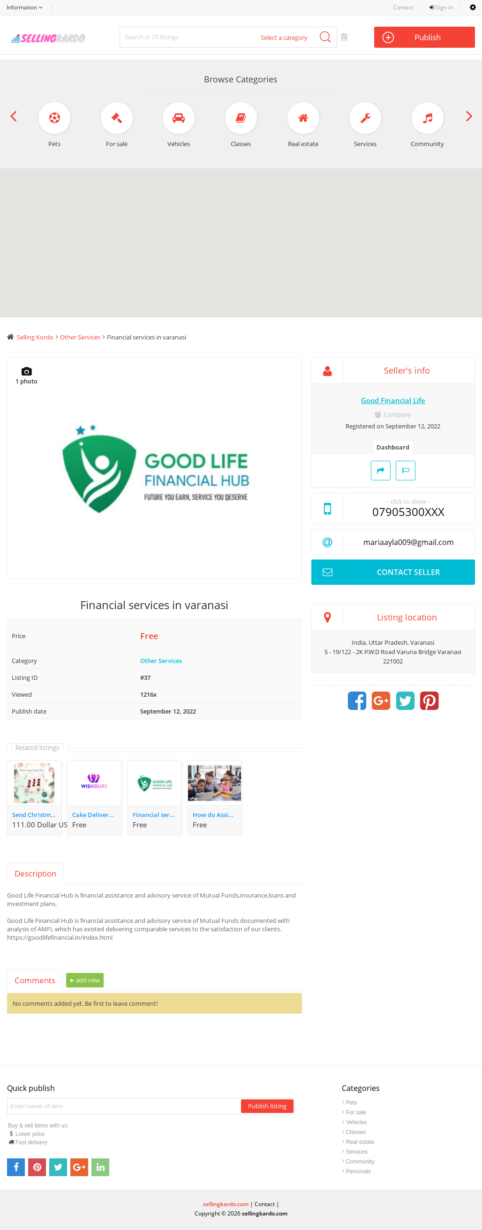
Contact (403, 7)
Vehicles (356, 1122)
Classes (356, 1132)
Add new (85, 980)
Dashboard (393, 447)
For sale (356, 1112)
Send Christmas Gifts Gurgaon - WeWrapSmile (36, 814)
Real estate (360, 1142)
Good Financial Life (393, 400)
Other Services (161, 660)
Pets (351, 1102)
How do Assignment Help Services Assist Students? (217, 814)
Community (360, 1161)
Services (357, 1152)
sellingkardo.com (226, 1204)
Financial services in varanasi (157, 814)
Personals (358, 1171)
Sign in (441, 7)
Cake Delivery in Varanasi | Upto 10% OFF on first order (96, 814)
